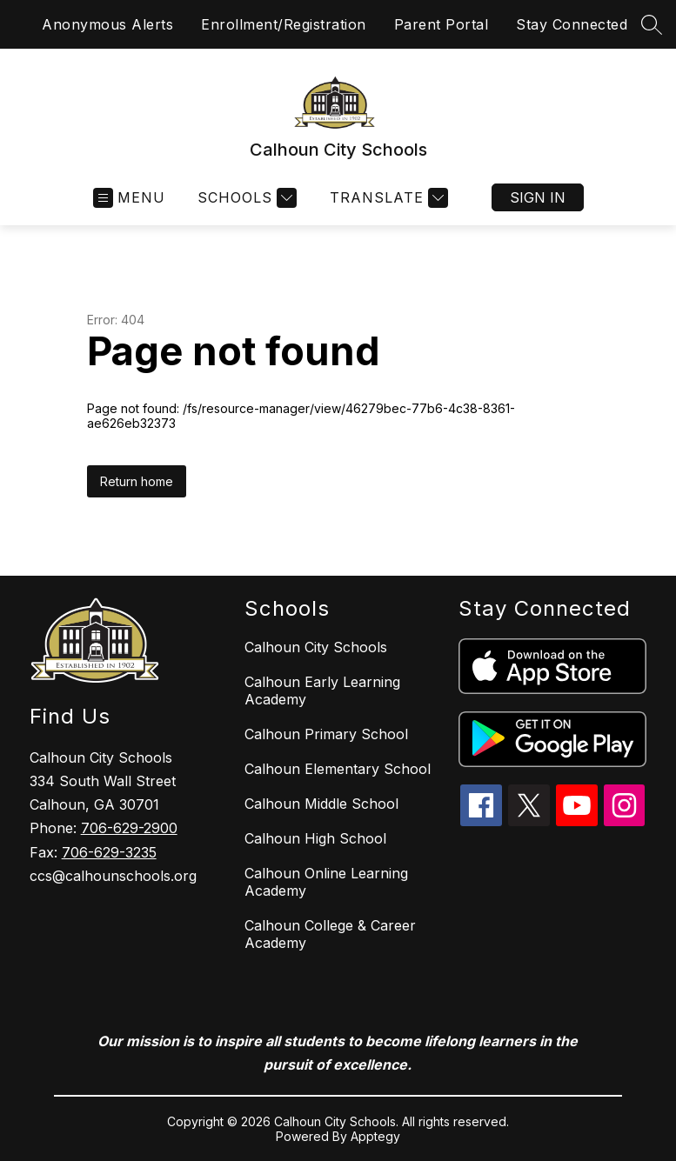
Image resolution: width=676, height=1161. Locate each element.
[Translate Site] (386, 198)
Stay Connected (571, 24)
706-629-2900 (129, 828)
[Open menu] (129, 198)
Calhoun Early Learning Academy (322, 690)
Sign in (538, 197)
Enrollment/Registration (283, 24)
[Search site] (651, 24)
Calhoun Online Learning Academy (326, 881)
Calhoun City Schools (315, 647)
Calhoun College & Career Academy (330, 934)
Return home (136, 481)
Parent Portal (441, 24)
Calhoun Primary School (326, 734)
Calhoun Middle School (321, 803)
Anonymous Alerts (107, 24)
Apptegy (375, 1136)
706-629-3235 (109, 852)
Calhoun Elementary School (337, 768)
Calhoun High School (315, 838)
